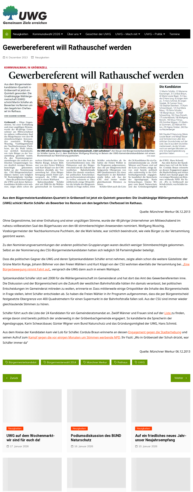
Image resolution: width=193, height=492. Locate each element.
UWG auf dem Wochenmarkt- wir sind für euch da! (31, 437)
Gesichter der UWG (98, 34)
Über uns (73, 34)
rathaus (123, 362)
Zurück (14, 378)
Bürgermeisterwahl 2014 (61, 362)
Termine (174, 34)
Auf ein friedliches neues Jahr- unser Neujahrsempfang (160, 437)
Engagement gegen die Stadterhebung (154, 332)
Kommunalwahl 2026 (46, 34)
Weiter (178, 378)
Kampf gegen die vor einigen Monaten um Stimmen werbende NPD (74, 337)
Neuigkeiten (20, 34)
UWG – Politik (153, 34)
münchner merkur (97, 362)
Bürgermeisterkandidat (22, 362)
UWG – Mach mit (126, 34)
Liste (167, 313)
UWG (141, 362)
